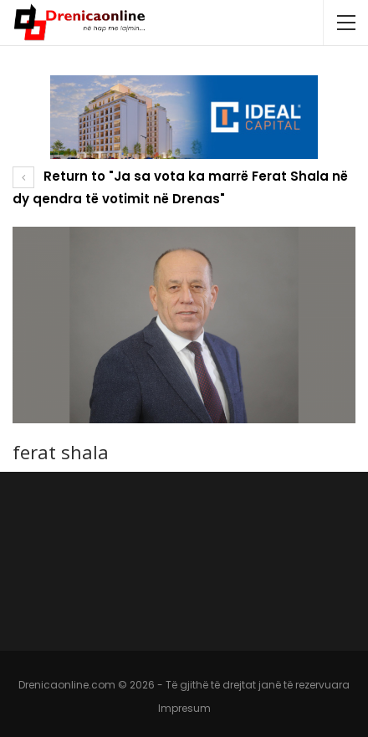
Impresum (184, 708)
